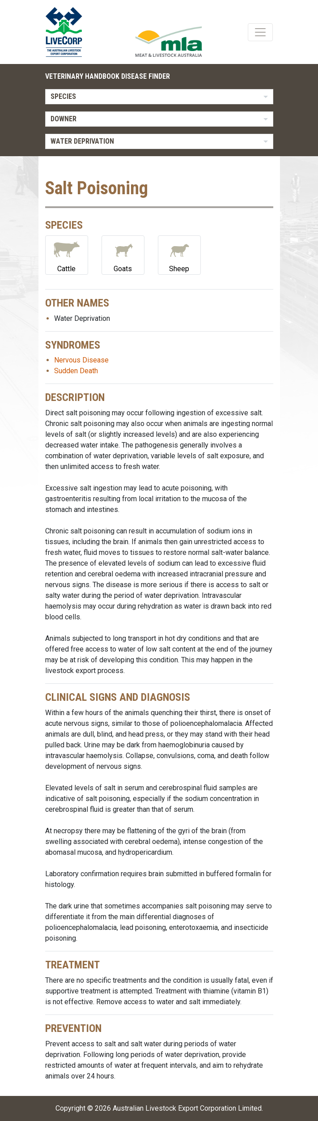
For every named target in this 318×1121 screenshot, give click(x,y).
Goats (123, 254)
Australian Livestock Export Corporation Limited (187, 1108)
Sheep (179, 254)
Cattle (67, 254)
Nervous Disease (81, 360)
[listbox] (159, 96)
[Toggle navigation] (260, 32)
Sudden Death (76, 371)
